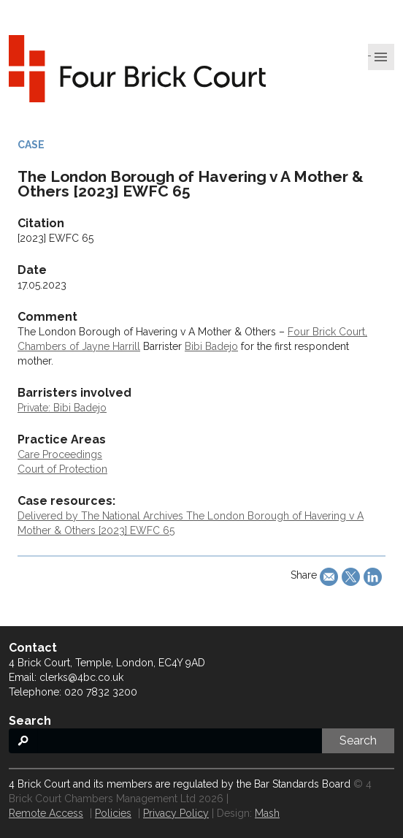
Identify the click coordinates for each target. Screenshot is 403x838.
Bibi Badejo (211, 346)
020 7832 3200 (100, 692)
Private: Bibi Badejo (62, 408)
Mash (267, 813)
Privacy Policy (176, 813)
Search (358, 740)
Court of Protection (62, 469)
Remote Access (46, 813)
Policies (113, 813)
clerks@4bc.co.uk (81, 677)
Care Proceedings (60, 454)
